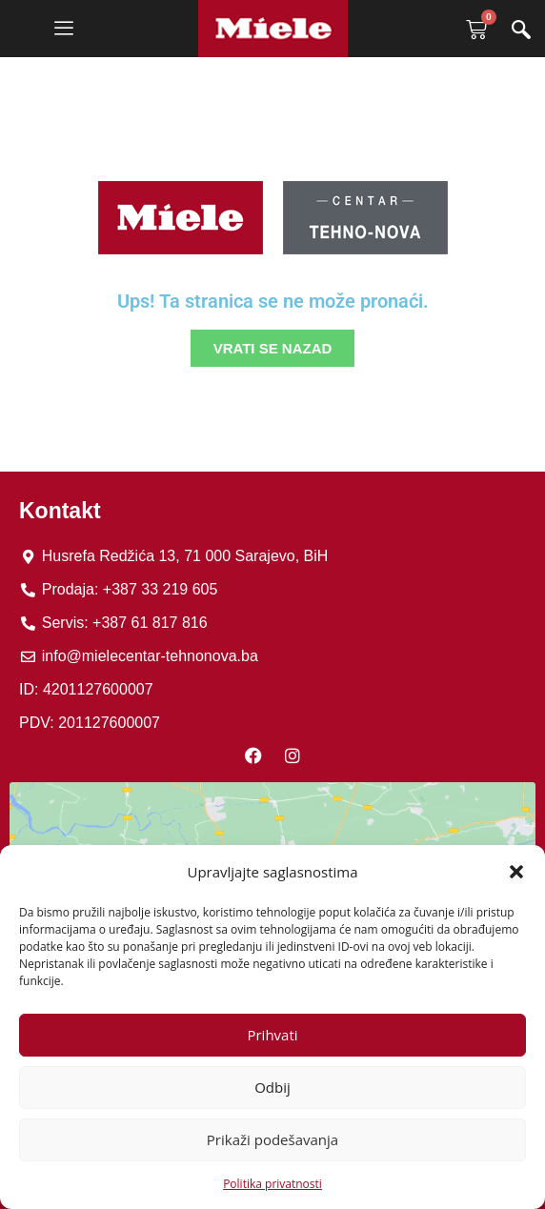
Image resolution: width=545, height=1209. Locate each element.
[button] (516, 871)
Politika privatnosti (272, 1184)
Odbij (272, 1087)
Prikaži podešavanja (272, 1139)
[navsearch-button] (521, 31)
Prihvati (272, 1034)
